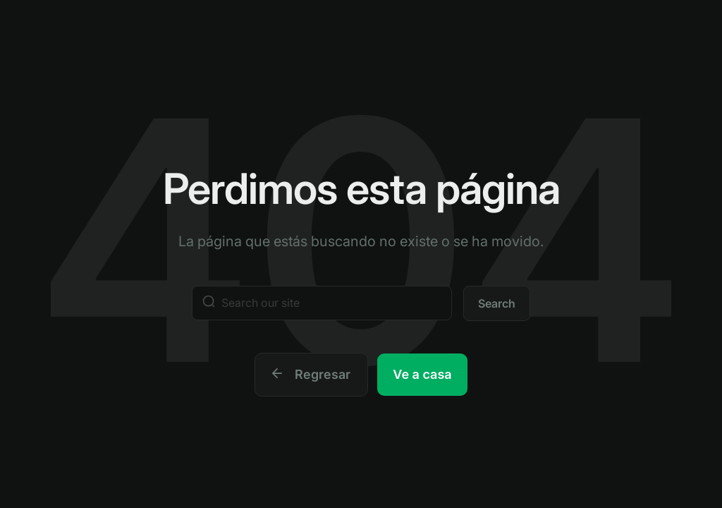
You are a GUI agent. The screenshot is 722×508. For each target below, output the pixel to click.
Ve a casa (422, 374)
